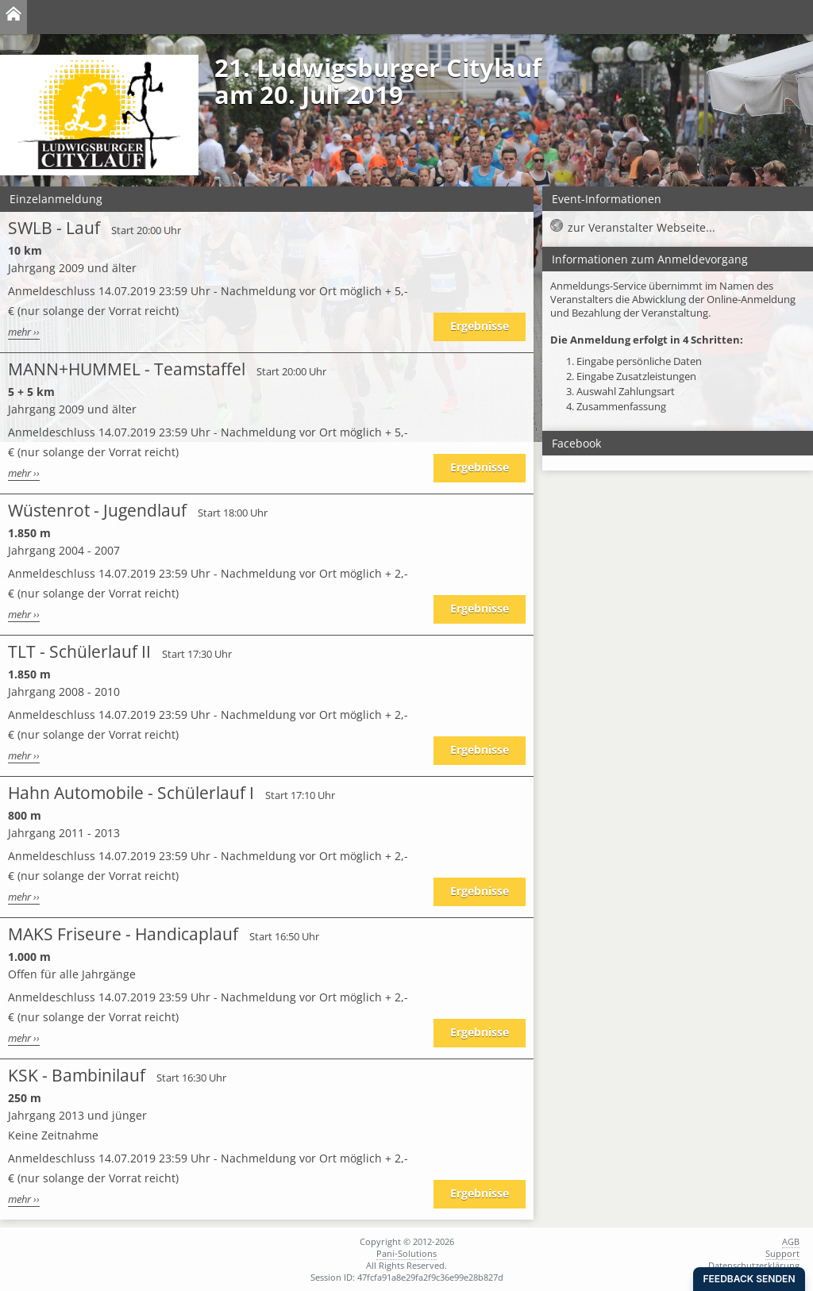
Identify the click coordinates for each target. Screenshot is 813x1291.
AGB (791, 1241)
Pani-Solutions (406, 1253)
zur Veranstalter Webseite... (641, 227)
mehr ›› (24, 332)
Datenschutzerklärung (754, 1265)
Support (782, 1253)
